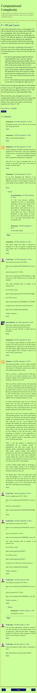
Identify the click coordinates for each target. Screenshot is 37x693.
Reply (7, 129)
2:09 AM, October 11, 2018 (26, 610)
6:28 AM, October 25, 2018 (21, 644)
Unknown (9, 361)
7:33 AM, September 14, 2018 (22, 174)
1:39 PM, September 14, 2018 (22, 242)
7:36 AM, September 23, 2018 (22, 493)
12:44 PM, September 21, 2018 (21, 361)
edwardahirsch (10, 322)
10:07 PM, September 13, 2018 (22, 147)
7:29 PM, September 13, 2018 (22, 135)
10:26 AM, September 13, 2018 (23, 121)
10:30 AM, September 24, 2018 (22, 521)
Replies (10, 191)
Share (3, 111)
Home (18, 689)
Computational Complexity (11, 7)
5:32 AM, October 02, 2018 (21, 580)
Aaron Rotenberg (16, 195)
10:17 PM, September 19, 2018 (24, 322)
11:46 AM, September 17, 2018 (22, 259)
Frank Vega (9, 259)
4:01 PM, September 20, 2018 (22, 340)
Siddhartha (9, 147)
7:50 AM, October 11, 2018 (21, 625)
